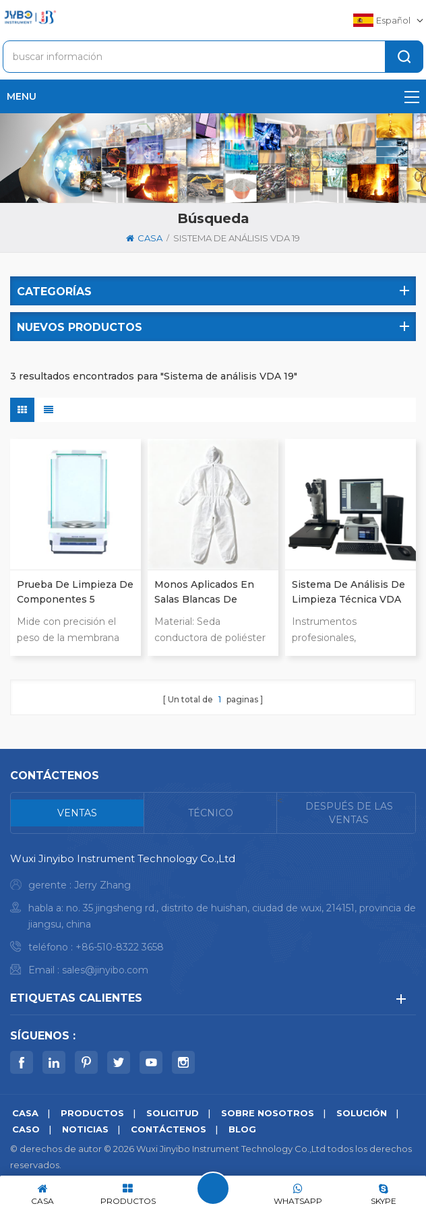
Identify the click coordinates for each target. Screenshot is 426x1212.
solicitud (172, 1113)
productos (92, 1113)
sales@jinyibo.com (105, 970)
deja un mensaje (213, 1188)
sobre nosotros (267, 1113)
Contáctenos (168, 1129)
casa (144, 238)
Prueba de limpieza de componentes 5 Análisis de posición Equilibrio (75, 592)
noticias (85, 1129)
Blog (242, 1129)
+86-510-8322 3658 (119, 947)
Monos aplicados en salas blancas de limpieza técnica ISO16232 (204, 592)
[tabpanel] (213, 918)
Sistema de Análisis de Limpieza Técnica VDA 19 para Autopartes (348, 592)
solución (361, 1113)
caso (26, 1129)
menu (213, 96)
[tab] (77, 813)
